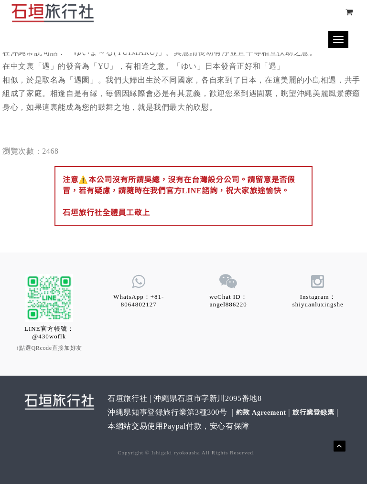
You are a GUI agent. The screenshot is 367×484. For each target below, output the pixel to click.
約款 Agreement (261, 412)
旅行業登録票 (313, 412)
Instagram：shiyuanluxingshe (318, 300)
